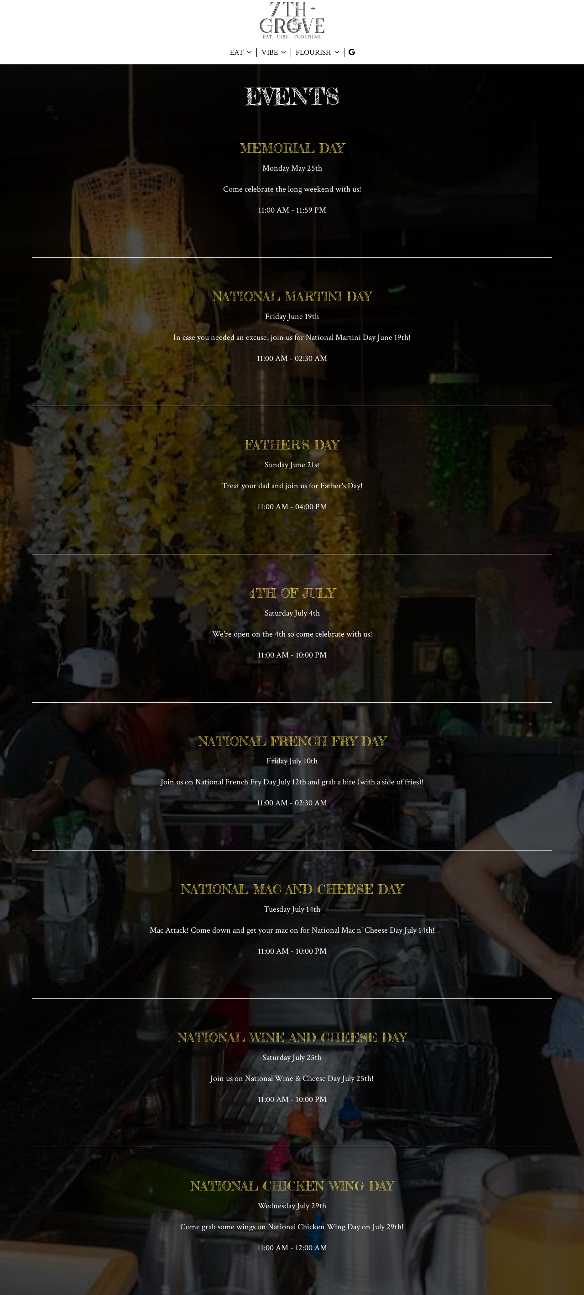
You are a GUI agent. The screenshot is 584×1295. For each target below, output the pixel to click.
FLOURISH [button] (317, 52)
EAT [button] (241, 52)
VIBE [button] (273, 52)
